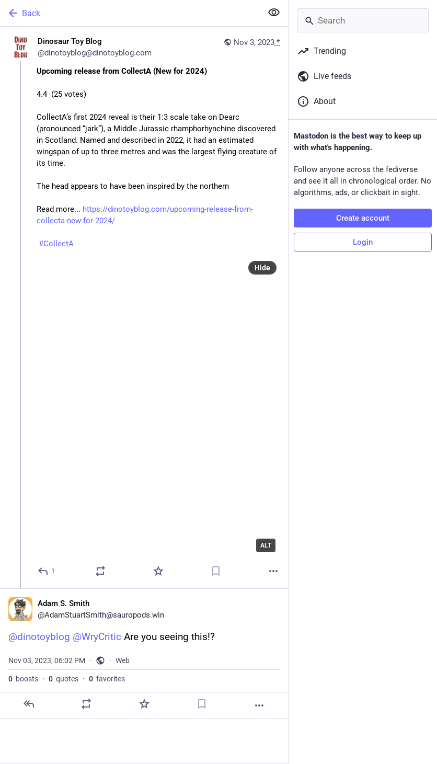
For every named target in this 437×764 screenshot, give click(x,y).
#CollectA (56, 243)
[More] (273, 571)
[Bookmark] (216, 571)
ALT (265, 545)
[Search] (363, 20)
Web (123, 660)
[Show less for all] (274, 12)
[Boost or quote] (100, 571)
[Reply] (47, 571)
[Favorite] (158, 571)
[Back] (130, 13)
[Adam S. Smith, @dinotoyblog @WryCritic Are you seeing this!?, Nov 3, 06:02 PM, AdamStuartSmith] (144, 653)
